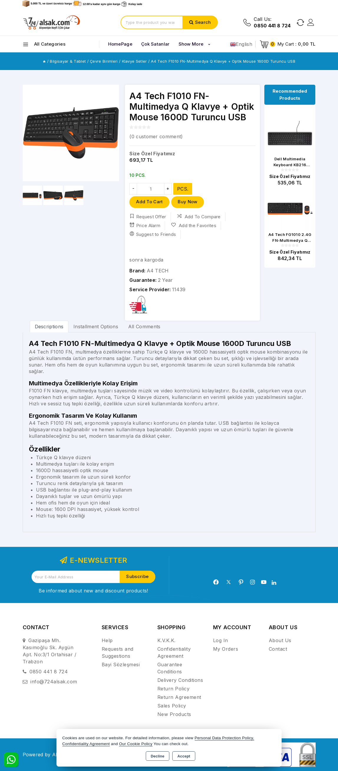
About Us (280, 640)
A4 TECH (158, 271)
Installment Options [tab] (95, 326)
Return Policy (173, 689)
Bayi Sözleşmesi (121, 664)
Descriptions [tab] (49, 326)
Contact (278, 649)
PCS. (182, 189)
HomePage (120, 44)
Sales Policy (171, 706)
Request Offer (147, 216)
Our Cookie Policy (135, 744)
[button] (30, 132)
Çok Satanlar (155, 44)
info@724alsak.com (53, 682)
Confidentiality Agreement (86, 744)
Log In (220, 640)
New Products (174, 714)
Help (107, 640)
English (241, 44)
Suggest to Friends (152, 234)
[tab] (49, 326)
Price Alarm (144, 225)
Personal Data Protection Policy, (224, 738)
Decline (157, 756)
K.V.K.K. (166, 640)
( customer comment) (156, 136)
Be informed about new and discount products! (93, 591)
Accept (183, 756)
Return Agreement (179, 697)
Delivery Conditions (180, 680)
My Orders (225, 649)
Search (203, 22)
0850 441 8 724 (48, 672)
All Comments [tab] (144, 326)
